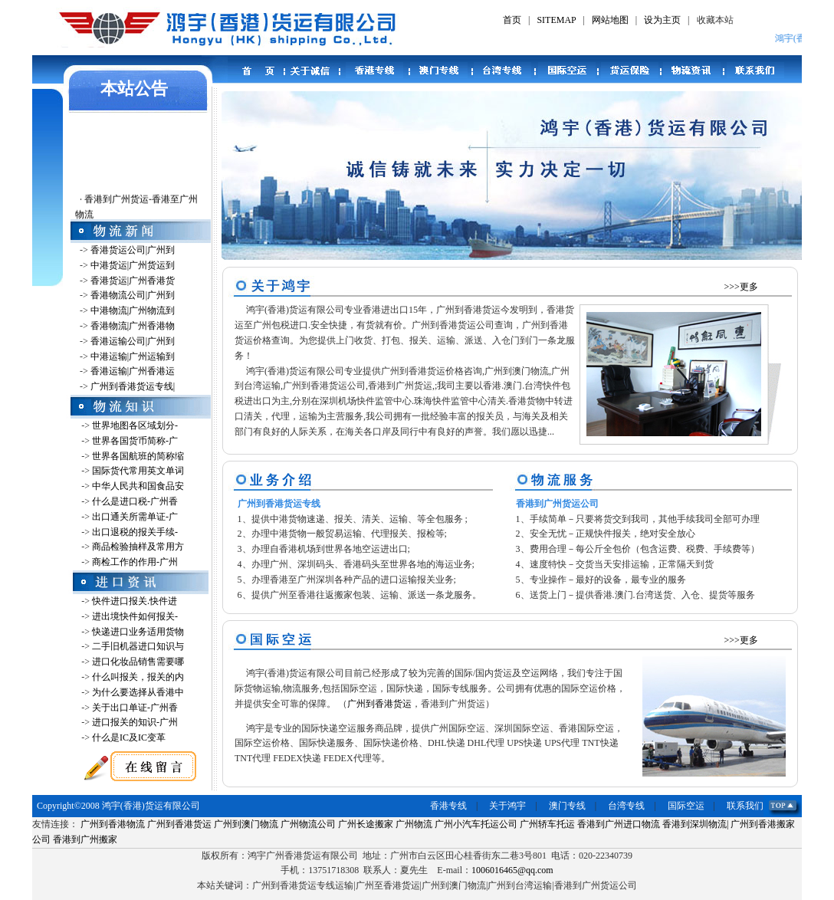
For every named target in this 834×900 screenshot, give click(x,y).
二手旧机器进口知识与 (138, 646)
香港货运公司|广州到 (132, 250)
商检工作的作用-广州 (135, 562)
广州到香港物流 (112, 824)
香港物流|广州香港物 (132, 325)
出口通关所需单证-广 (135, 516)
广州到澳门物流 (246, 824)
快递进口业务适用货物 (138, 631)
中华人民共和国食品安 (138, 486)
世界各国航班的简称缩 (138, 456)
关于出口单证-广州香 (135, 707)
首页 (512, 20)
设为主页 (662, 20)
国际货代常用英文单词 (138, 470)
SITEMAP (556, 20)
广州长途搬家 (365, 824)
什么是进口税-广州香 (135, 501)
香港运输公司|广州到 (132, 341)
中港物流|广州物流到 (132, 310)
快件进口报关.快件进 (134, 601)
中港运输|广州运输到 (132, 356)
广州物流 (414, 824)
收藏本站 (715, 20)
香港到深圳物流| (695, 824)
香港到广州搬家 (85, 839)
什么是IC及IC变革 (129, 737)
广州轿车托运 (547, 824)
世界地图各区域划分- (135, 425)
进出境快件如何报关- (135, 616)
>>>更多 (741, 286)
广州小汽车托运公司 (476, 824)
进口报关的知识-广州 (135, 722)
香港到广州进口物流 (618, 824)
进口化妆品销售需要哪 (138, 661)
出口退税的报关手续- (135, 532)
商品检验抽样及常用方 (138, 546)
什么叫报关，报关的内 (138, 677)
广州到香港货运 (379, 703)
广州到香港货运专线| (132, 386)
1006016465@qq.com (512, 870)
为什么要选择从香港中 (138, 692)
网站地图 (610, 20)
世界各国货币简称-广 (135, 440)
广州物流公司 (308, 824)
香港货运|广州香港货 (132, 280)
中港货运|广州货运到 (132, 265)
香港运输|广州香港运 (132, 371)
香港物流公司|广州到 (132, 295)
